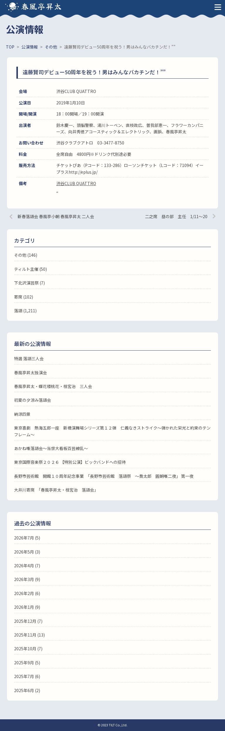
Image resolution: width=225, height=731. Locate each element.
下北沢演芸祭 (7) (29, 283)
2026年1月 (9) (27, 607)
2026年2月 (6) (27, 593)
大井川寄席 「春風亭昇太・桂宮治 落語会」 (56, 490)
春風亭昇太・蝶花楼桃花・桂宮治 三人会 (53, 386)
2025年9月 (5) (27, 663)
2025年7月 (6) (27, 676)
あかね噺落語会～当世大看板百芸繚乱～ (51, 448)
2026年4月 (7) (27, 565)
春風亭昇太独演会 (30, 372)
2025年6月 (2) (27, 690)
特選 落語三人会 (29, 358)
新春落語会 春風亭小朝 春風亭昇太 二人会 (56, 216)
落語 (18, 310)
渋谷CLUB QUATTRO (76, 183)
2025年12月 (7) (28, 621)
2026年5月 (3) (27, 552)
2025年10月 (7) (28, 648)
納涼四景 (22, 414)
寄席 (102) (23, 297)
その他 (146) (25, 255)
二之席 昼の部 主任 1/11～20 (176, 216)
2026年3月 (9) (27, 579)
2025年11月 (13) (29, 635)
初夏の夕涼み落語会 (32, 400)
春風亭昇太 (41, 6)
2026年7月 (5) (27, 538)
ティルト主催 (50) (30, 269)
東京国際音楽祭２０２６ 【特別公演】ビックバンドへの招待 (70, 462)
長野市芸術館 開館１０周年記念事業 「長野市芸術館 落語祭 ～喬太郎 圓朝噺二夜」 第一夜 (103, 476)
